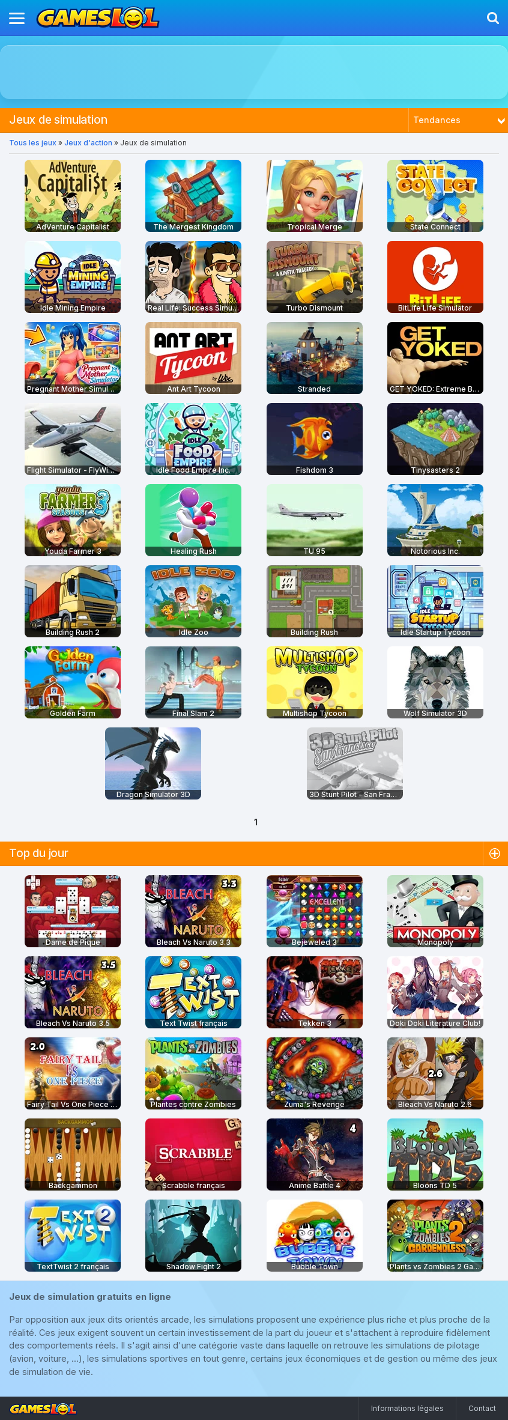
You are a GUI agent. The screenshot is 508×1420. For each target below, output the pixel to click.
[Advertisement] (254, 72)
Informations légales (407, 1408)
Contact (482, 1408)
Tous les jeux (32, 142)
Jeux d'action (88, 142)
